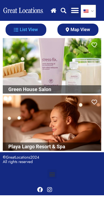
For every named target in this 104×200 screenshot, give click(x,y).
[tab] (26, 30)
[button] (75, 10)
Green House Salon (29, 89)
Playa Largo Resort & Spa (36, 146)
